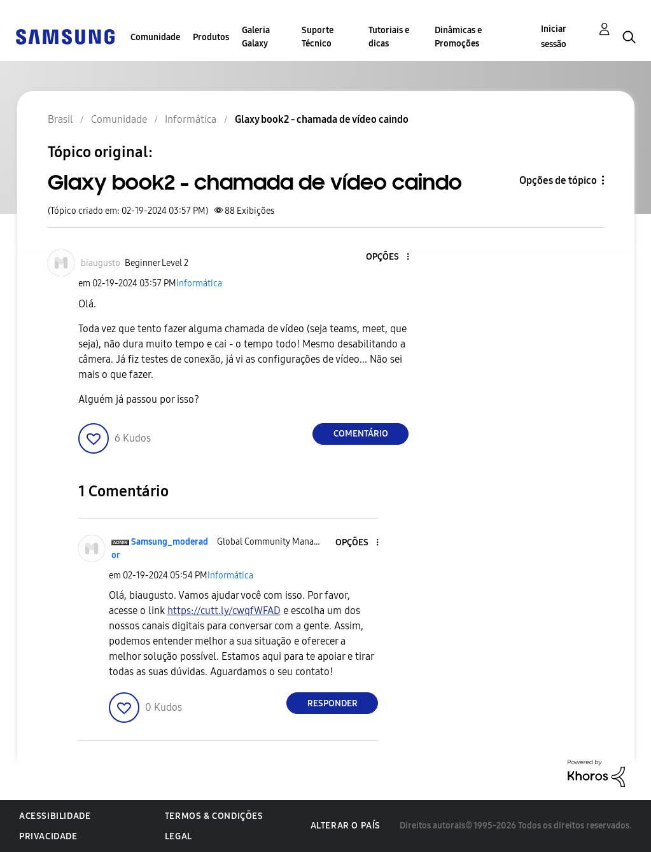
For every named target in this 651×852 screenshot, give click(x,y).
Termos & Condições (214, 816)
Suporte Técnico (317, 37)
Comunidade (155, 37)
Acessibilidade (54, 816)
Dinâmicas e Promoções (458, 37)
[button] (387, 257)
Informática (199, 283)
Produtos (211, 37)
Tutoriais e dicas (388, 37)
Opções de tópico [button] (558, 180)
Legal (178, 836)
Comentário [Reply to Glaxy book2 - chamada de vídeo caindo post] (360, 433)
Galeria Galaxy (256, 37)
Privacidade (48, 836)
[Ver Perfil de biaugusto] (100, 263)
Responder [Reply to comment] (332, 703)
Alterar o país (346, 825)
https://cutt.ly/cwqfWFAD (224, 610)
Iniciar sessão (553, 37)
